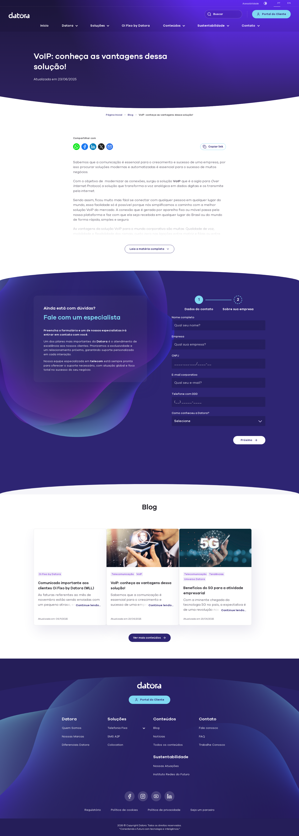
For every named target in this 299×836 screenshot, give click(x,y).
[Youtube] (156, 796)
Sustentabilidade (211, 26)
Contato (248, 26)
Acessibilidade (251, 3)
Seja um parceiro (202, 810)
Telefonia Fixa (117, 728)
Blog (130, 114)
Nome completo (183, 317)
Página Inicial (114, 114)
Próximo (249, 440)
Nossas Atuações (166, 766)
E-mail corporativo (184, 375)
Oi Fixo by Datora (136, 26)
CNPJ (175, 355)
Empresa (178, 336)
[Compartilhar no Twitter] (101, 146)
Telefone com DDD (185, 394)
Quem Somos (71, 728)
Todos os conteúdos (168, 745)
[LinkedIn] (169, 796)
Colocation (115, 745)
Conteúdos (171, 26)
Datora (67, 26)
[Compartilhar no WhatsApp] (76, 146)
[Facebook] (130, 796)
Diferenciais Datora (75, 745)
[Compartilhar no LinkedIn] (93, 146)
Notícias (159, 736)
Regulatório (93, 810)
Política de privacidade (164, 810)
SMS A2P (114, 736)
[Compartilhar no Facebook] (84, 146)
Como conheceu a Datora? (190, 413)
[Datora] (19, 15)
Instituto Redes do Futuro (171, 774)
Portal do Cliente (271, 14)
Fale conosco (208, 728)
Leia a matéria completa (150, 249)
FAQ (202, 736)
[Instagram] (143, 796)
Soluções (97, 26)
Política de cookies (124, 810)
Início (44, 26)
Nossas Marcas (73, 736)
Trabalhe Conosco (212, 745)
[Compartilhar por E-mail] (109, 146)
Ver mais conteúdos (149, 638)
